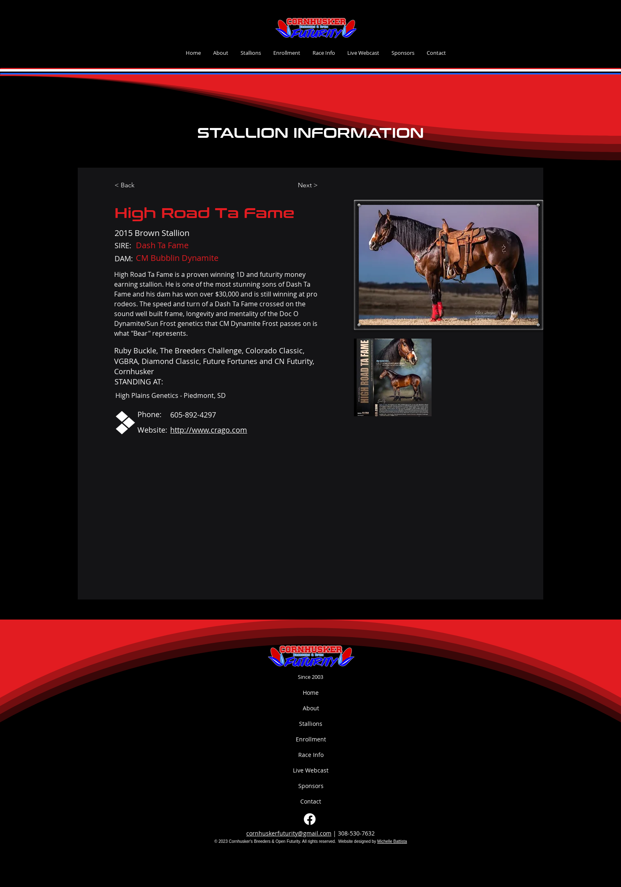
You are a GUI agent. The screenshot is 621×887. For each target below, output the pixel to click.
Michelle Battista (392, 841)
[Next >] (313, 185)
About (311, 708)
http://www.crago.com (208, 430)
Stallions (310, 724)
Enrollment (311, 739)
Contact (310, 801)
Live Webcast (310, 770)
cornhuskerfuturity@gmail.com (288, 833)
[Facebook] (309, 819)
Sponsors (311, 786)
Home (311, 692)
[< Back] (130, 185)
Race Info (311, 755)
